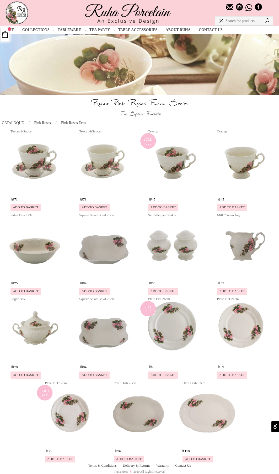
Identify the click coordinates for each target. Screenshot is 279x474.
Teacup (153, 131)
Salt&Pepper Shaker (162, 215)
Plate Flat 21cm (228, 299)
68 (153, 283)
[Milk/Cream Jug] (242, 275)
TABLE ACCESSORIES (137, 30)
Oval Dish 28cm (125, 383)
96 (119, 451)
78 (16, 367)
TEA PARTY (102, 30)
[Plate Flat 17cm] (70, 442)
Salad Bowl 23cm (22, 215)
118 (187, 451)
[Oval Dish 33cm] (208, 442)
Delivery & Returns (137, 465)
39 (222, 367)
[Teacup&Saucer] (36, 191)
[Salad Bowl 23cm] (36, 275)
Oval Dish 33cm (194, 383)
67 (222, 283)
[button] (25, 207)
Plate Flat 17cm (56, 383)
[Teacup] (173, 191)
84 (85, 283)
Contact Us (183, 465)
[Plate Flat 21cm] (242, 359)
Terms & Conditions (102, 465)
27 (50, 451)
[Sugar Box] (36, 359)
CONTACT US (211, 30)
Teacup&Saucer (21, 131)
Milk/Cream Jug (228, 215)
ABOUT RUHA (177, 30)
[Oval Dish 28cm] (139, 442)
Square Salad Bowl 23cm (97, 215)
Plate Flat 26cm (159, 299)
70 (153, 367)
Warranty (163, 465)
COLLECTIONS (38, 30)
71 (16, 199)
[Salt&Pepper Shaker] (173, 275)
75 (16, 283)
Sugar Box (17, 299)
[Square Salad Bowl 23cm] (105, 275)
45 (153, 199)
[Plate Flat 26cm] (173, 359)
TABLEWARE (72, 30)
